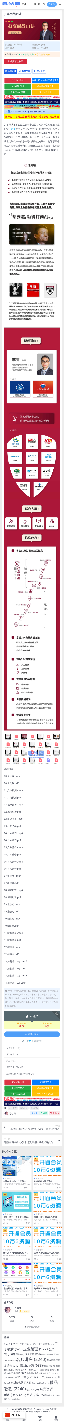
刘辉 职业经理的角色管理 (45, 1217)
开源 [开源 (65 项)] (14, 1369)
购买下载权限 (15, 61)
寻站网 (10, 1113)
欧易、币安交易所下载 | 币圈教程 (45, 81)
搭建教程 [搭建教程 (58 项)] (48, 1373)
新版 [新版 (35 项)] (11, 1377)
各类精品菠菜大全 (45, 86)
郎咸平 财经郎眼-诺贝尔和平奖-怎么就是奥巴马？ (47, 1289)
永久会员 (47, 1023)
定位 (13, 128)
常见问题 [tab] (24, 71)
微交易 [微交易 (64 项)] (23, 1369)
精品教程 (34, 1108)
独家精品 (8, 1178)
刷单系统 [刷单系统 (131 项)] (33, 1354)
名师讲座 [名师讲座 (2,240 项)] (31, 1359)
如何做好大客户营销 (43, 1181)
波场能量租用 (18, 86)
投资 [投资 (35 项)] (43, 1370)
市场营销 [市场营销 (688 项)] (31, 1365)
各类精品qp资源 (18, 92)
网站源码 (8, 1285)
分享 (34, 1113)
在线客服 (53, 1409)
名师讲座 (23, 1108)
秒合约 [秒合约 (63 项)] (44, 1383)
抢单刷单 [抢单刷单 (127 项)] (19, 1373)
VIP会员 (21, 1023)
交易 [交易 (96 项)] (24, 1343)
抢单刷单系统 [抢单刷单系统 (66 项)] (34, 1373)
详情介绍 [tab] (10, 71)
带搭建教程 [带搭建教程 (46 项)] (49, 1366)
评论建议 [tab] (39, 71)
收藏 (44, 1113)
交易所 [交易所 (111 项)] (35, 1343)
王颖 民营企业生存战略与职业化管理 (46, 1254)
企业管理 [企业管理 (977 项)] (35, 1348)
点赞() (54, 1113)
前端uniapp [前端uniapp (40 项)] (47, 1354)
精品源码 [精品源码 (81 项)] (32, 1389)
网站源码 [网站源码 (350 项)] (37, 1395)
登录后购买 (32, 1034)
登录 (52, 4)
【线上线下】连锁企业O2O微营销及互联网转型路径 (16, 1218)
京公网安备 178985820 (41, 1411)
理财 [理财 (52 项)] (35, 1383)
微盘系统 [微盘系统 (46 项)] (34, 1370)
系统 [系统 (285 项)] (19, 1395)
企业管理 (18, 44)
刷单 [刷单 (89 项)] (19, 1354)
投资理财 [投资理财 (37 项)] (51, 1370)
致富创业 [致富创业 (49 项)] (52, 1395)
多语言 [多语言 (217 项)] (11, 1366)
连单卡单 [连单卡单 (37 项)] (16, 1399)
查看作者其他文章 (32, 1327)
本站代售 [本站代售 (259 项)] (24, 1377)
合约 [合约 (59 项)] (11, 1360)
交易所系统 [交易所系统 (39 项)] (48, 1344)
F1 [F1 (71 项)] (16, 1344)
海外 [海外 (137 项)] (39, 1377)
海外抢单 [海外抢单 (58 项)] (51, 1377)
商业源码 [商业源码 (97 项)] (53, 1360)
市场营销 (39, 1178)
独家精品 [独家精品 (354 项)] (21, 1383)
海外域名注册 (45, 92)
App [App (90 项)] (8, 1343)
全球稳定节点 (18, 80)
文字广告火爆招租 (45, 1094)
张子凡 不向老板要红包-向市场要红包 (16, 1254)
